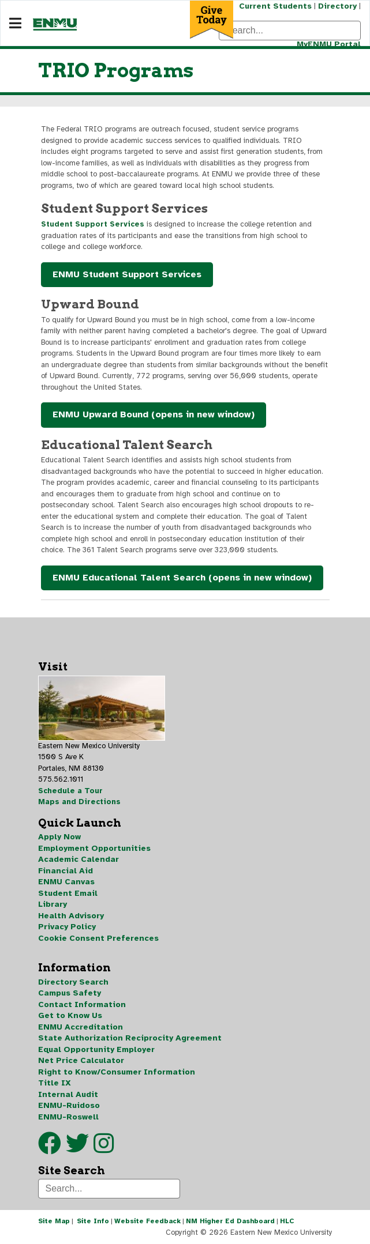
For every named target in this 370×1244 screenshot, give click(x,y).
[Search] (290, 30)
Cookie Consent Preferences (98, 938)
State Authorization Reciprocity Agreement (130, 1038)
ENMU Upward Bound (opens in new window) (154, 414)
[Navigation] (15, 24)
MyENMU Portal (329, 44)
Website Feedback (147, 1221)
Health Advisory (71, 916)
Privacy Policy (67, 927)
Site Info (93, 1221)
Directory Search (73, 982)
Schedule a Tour (70, 791)
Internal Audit (68, 1094)
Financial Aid (65, 871)
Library (52, 904)
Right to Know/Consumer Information (116, 1072)
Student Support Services (92, 224)
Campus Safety (69, 993)
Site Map (54, 1221)
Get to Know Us (70, 1015)
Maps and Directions (79, 801)
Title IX (54, 1083)
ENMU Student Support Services (127, 274)
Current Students (275, 6)
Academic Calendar (78, 859)
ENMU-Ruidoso (69, 1105)
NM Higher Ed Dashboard (230, 1221)
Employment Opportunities (94, 848)
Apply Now (59, 837)
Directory (337, 6)
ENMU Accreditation (80, 1027)
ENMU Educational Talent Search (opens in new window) (182, 577)
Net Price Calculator (81, 1060)
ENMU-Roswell (68, 1117)
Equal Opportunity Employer (96, 1049)
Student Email (68, 893)
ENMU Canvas (66, 882)
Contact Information (82, 1004)
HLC (287, 1221)
